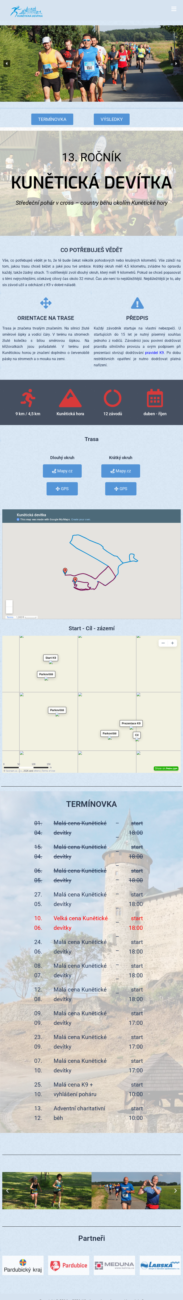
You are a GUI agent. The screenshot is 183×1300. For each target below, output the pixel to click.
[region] (91, 63)
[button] (6, 63)
